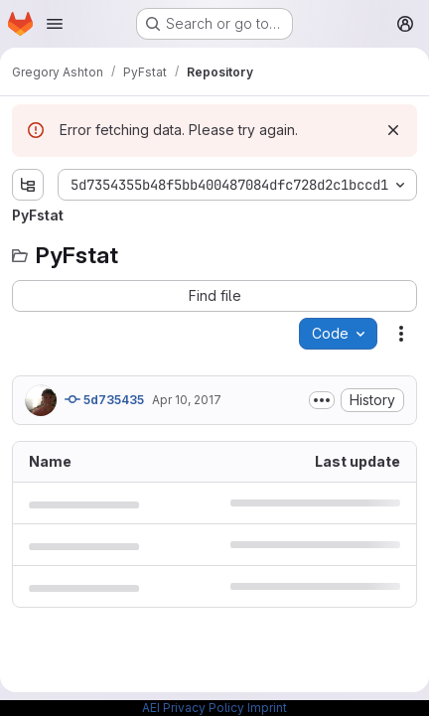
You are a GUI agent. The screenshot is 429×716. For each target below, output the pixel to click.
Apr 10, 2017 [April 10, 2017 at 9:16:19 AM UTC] (186, 399)
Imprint (267, 707)
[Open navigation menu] (55, 24)
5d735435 (104, 399)
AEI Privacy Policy (193, 707)
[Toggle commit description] (322, 400)
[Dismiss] (393, 130)
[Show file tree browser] (28, 185)
